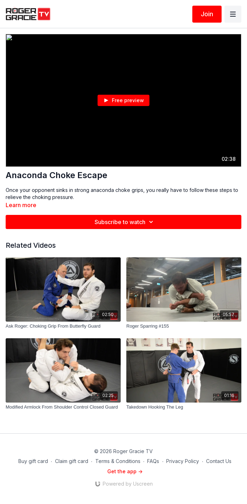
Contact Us (218, 461)
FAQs (153, 461)
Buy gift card (33, 461)
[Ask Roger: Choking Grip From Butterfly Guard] (63, 326)
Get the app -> (125, 471)
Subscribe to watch (125, 222)
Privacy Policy (182, 461)
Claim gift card (71, 461)
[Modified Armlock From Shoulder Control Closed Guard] (63, 407)
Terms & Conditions (117, 461)
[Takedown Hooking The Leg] (183, 407)
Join (207, 14)
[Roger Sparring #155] (183, 326)
